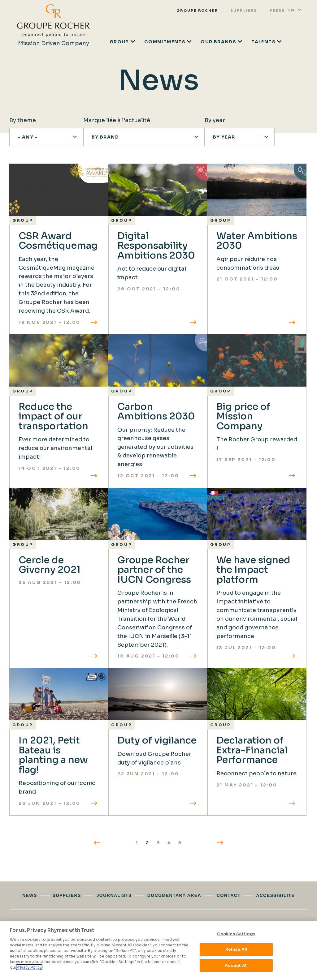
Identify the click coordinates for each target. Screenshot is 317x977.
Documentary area (174, 895)
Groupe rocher (197, 10)
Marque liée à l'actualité (116, 120)
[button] (46, 137)
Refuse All (236, 949)
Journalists (114, 895)
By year (215, 120)
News (29, 895)
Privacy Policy (29, 967)
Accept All (236, 965)
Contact (229, 895)
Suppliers (243, 10)
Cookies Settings (236, 933)
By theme (22, 120)
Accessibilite (275, 895)
